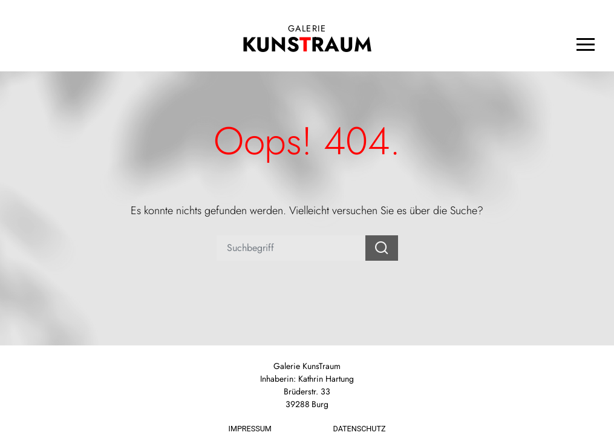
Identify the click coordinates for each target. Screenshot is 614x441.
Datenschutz (359, 428)
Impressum (250, 428)
